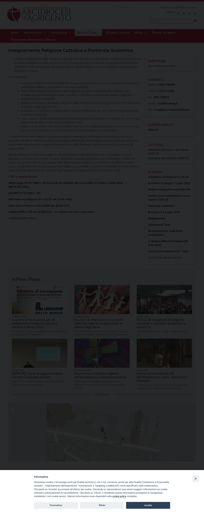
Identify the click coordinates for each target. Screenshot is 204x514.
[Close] (195, 478)
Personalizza (56, 505)
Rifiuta (102, 505)
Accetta (148, 505)
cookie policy (119, 496)
